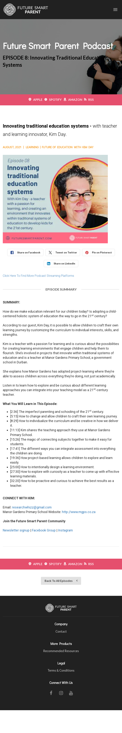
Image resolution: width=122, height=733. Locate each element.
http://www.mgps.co (76, 512)
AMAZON (72, 100)
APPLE (35, 100)
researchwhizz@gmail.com (32, 507)
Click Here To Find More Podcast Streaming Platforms (38, 275)
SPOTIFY (53, 100)
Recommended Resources (61, 651)
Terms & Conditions (61, 670)
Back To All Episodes (61, 580)
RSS (89, 100)
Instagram (65, 530)
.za (93, 512)
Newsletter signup (16, 530)
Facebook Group (44, 530)
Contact (61, 631)
